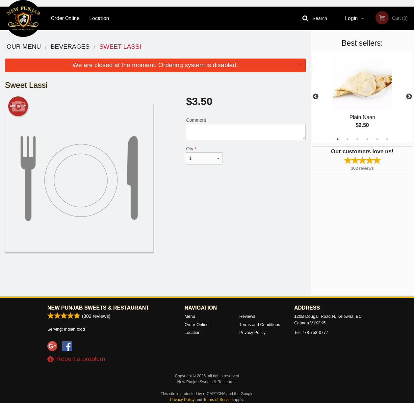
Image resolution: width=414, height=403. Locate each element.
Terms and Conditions (259, 324)
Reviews (247, 316)
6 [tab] (387, 139)
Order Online (65, 18)
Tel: (311, 332)
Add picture (18, 106)
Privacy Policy (252, 332)
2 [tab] (347, 139)
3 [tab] (357, 139)
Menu (190, 316)
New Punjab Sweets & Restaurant (98, 308)
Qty (204, 155)
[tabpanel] (362, 97)
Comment (245, 128)
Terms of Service (218, 399)
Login (351, 18)
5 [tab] (377, 139)
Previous (315, 96)
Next (409, 96)
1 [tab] (337, 139)
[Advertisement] (155, 273)
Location (99, 18)
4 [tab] (367, 139)
